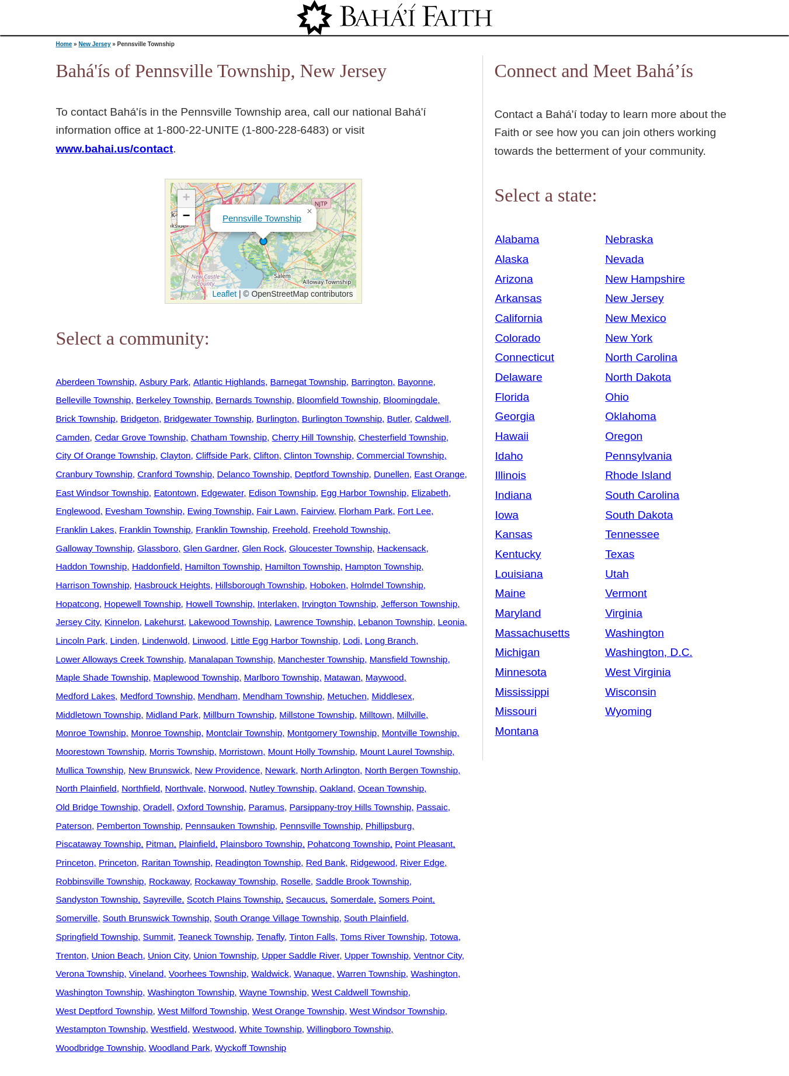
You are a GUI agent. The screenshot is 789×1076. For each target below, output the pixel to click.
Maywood (385, 677)
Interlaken (277, 604)
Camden (73, 437)
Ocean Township (391, 788)
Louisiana (519, 574)
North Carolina (641, 357)
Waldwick (270, 973)
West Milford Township (202, 1011)
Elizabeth (429, 493)
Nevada (624, 259)
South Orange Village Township (276, 918)
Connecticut (524, 357)
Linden (123, 640)
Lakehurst (163, 622)
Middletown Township (98, 715)
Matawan (342, 677)
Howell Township (219, 604)
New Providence (227, 770)
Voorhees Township (207, 973)
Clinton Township (318, 455)
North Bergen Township (411, 770)
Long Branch (390, 640)
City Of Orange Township (105, 455)
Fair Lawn (276, 511)
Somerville (77, 918)
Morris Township (182, 751)
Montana (517, 731)
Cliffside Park (222, 455)
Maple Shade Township (102, 677)
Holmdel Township (386, 585)
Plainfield (197, 844)
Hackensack (401, 548)
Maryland (518, 613)
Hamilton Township (222, 566)
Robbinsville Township (100, 881)
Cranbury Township (94, 474)
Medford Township (156, 696)
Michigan (517, 652)
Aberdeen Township (95, 382)
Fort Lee (414, 511)
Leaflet (223, 293)
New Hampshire (645, 279)
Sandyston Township (97, 899)
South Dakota (639, 515)
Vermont (626, 593)
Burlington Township (342, 419)
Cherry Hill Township (313, 437)
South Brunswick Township (156, 918)
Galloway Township (94, 548)
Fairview (317, 511)
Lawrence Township (313, 622)
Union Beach (116, 955)
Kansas (514, 534)
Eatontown (175, 493)
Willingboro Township (349, 1029)
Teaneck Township (214, 937)
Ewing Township (219, 511)
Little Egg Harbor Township (284, 640)
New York (628, 338)
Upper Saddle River (300, 955)
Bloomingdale (410, 400)
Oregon (623, 436)
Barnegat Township (308, 382)
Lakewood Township (229, 622)
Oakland (336, 788)
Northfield (140, 788)
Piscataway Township (98, 844)
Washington (434, 973)
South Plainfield (375, 918)
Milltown (376, 715)
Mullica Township (90, 770)
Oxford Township (210, 807)
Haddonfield (156, 566)
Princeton (75, 862)
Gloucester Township (330, 548)
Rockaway (169, 881)
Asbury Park (164, 382)
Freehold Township (350, 529)
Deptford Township (332, 474)
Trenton (71, 955)
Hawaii (512, 436)
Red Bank (325, 862)
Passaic (432, 807)
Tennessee (632, 534)
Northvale (184, 788)
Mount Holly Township (311, 751)
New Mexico (635, 318)
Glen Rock (263, 548)
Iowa (507, 515)
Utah (617, 574)
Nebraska (629, 239)
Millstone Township (316, 715)
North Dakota (638, 377)
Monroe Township (91, 733)
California (519, 318)
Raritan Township (175, 862)
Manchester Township (321, 659)
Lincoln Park (81, 640)
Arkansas (518, 298)
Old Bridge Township (97, 807)
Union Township (224, 955)
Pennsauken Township (229, 826)
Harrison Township (93, 585)
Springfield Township (97, 937)
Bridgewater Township (208, 419)
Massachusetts (532, 633)
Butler (398, 419)
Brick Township (86, 419)
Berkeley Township (173, 400)
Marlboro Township (281, 677)
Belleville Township (93, 400)
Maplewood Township (196, 677)
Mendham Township (282, 696)
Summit (158, 937)
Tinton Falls (312, 937)
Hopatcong (77, 604)
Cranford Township (174, 474)
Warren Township (371, 973)
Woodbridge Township (100, 1048)
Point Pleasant (424, 844)
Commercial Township (400, 455)
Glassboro (157, 548)
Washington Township (99, 992)
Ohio (617, 397)
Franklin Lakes (85, 529)
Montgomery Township (332, 733)
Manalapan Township (231, 659)
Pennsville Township (262, 218)
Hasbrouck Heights (172, 585)
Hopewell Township (142, 604)
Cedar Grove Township (140, 437)
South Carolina (642, 495)
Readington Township (258, 862)
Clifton (266, 455)
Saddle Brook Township (362, 881)
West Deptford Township (104, 1011)
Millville (411, 715)
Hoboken (327, 585)
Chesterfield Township (402, 437)
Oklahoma (630, 416)
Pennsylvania (638, 456)
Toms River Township (382, 937)
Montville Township (419, 733)
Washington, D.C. (649, 652)
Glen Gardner (210, 548)
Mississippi (522, 692)
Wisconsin (630, 692)
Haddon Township (91, 566)
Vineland (146, 973)
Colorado (518, 338)
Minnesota (521, 672)
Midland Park (172, 715)
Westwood (213, 1029)
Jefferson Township (419, 604)
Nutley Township (282, 788)
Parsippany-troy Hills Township (350, 807)
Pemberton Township (138, 826)
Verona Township (90, 973)
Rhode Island (638, 475)
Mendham (218, 696)
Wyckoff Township (250, 1048)
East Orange (439, 474)
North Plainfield (86, 788)
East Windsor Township (102, 493)
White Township (270, 1029)
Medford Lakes (86, 696)
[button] (263, 241)
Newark (280, 770)
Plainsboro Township (261, 844)
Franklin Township (155, 529)
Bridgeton (139, 419)
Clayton (176, 455)
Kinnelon (122, 622)
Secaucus (305, 899)
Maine (510, 593)
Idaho (509, 456)
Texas (619, 554)
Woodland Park (179, 1048)
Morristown (241, 751)
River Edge (422, 862)
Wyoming (628, 711)
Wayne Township (273, 992)
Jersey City (78, 622)
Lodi (351, 640)
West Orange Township (298, 1011)
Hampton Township (383, 566)
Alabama (517, 239)
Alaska (512, 259)
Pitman (160, 844)
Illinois (510, 475)
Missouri (516, 711)
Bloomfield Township (337, 400)
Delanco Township (253, 474)
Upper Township (377, 955)
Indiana (513, 495)
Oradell (157, 807)
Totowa (444, 937)
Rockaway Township (235, 881)
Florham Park (365, 511)
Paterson (74, 826)
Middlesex (391, 696)
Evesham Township (143, 511)
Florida (512, 397)
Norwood (226, 788)
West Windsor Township (396, 1011)
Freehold (290, 529)
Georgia (515, 416)
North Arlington (330, 770)
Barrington (371, 382)
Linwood (209, 640)
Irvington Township (339, 604)
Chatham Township (229, 437)
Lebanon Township (395, 622)
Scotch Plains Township (234, 899)
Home (64, 44)
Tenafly (270, 937)
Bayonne (415, 382)
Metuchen (346, 696)
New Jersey (94, 44)
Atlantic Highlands (229, 382)
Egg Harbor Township (363, 493)
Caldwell (432, 419)
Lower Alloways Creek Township (120, 659)
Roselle (296, 881)
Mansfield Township (409, 659)
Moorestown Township (100, 751)
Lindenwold (164, 640)
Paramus (266, 807)
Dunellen (391, 474)
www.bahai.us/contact (114, 149)
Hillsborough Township (259, 585)
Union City (168, 955)
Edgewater (222, 493)
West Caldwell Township (360, 992)
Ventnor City (437, 955)
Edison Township (282, 493)
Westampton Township (101, 1029)
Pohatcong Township (348, 844)
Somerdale (352, 899)
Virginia (623, 613)
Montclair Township (244, 733)
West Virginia (637, 672)
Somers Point (405, 899)
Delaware (519, 377)
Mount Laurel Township (406, 751)
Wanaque (313, 973)
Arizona (514, 279)
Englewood (78, 511)
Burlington (276, 419)
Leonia (450, 622)
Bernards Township (253, 400)
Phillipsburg (389, 826)
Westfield (169, 1029)
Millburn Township (238, 715)
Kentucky (518, 554)
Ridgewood (372, 862)
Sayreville (162, 899)
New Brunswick (159, 770)
